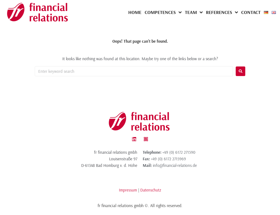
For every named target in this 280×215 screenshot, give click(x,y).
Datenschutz (150, 190)
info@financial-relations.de (175, 165)
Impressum (128, 190)
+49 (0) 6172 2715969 (168, 158)
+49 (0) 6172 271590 (178, 152)
